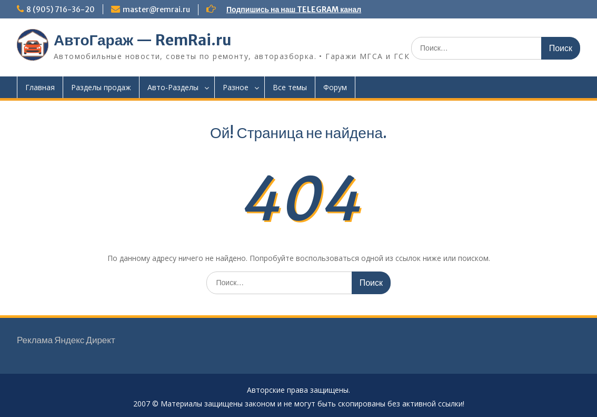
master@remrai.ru (156, 9)
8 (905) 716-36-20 (60, 9)
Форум (335, 87)
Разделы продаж (101, 87)
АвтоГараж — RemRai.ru (143, 40)
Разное (235, 87)
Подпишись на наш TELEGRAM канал (293, 9)
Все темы (290, 87)
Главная (40, 87)
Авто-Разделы (172, 87)
